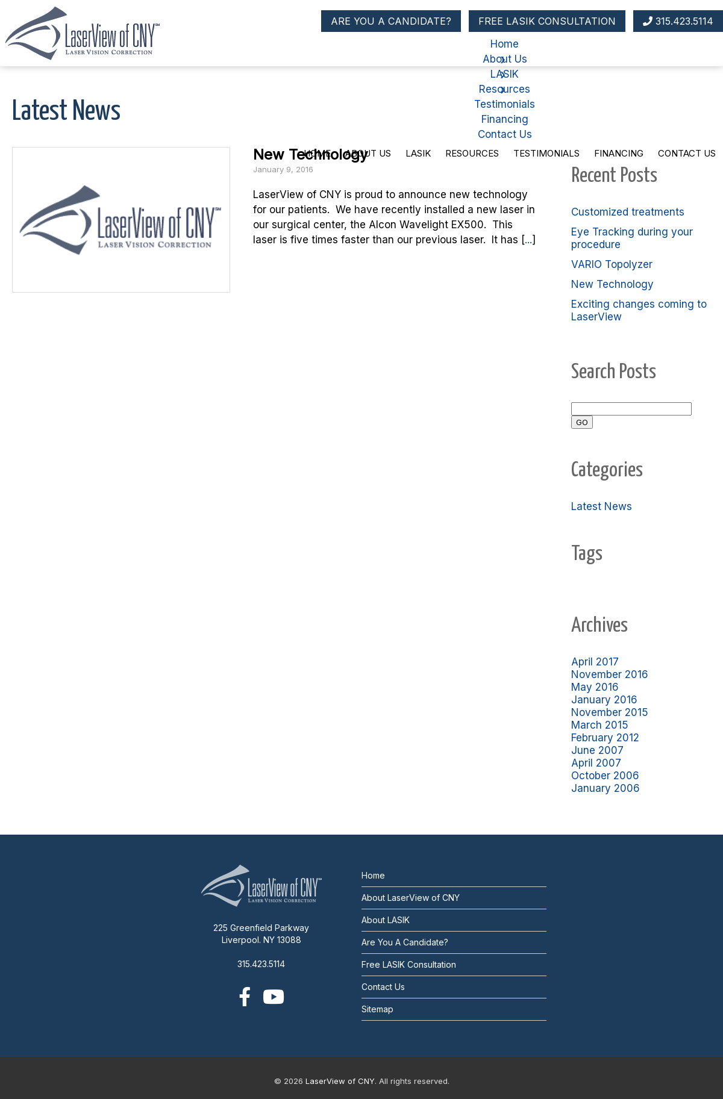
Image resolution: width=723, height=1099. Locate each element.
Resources (472, 153)
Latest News (601, 506)
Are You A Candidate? (405, 942)
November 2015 (609, 712)
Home (317, 153)
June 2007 (597, 750)
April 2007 (596, 763)
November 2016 (609, 674)
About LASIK (386, 920)
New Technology (612, 284)
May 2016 (595, 687)
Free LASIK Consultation (409, 964)
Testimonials (546, 153)
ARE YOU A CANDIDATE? (391, 21)
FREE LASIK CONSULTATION (547, 21)
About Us (368, 153)
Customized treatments (627, 212)
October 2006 (605, 776)
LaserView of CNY (340, 1081)
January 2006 (605, 788)
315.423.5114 (678, 21)
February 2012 (605, 738)
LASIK (418, 153)
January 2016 (604, 700)
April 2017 (595, 662)
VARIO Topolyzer (612, 264)
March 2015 (599, 725)
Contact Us (687, 153)
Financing (618, 153)
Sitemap (377, 1009)
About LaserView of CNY (411, 897)
